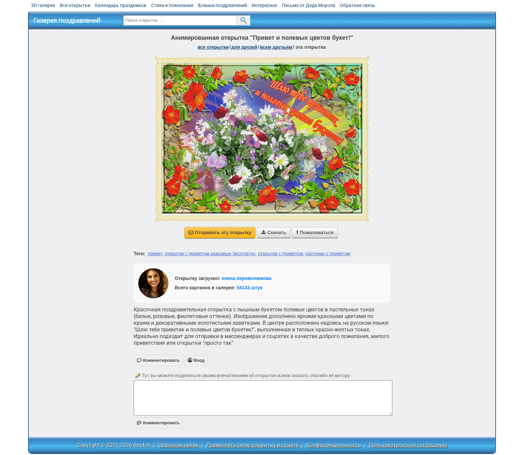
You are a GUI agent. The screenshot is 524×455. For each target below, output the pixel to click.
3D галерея (43, 5)
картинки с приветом (327, 253)
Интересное (264, 5)
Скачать (273, 232)
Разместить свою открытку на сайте (252, 445)
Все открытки (75, 5)
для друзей (244, 47)
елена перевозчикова (246, 278)
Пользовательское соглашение (408, 445)
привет (155, 253)
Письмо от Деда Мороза (308, 5)
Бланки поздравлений (222, 5)
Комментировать (158, 422)
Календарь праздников (120, 5)
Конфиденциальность (333, 445)
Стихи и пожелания (172, 5)
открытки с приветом (280, 253)
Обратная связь (357, 5)
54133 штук (250, 287)
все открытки (213, 47)
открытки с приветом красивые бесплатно (209, 253)
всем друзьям (276, 47)
